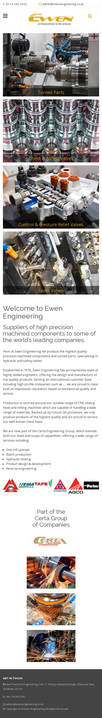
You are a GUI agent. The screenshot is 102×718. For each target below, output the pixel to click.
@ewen (17, 704)
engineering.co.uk (32, 704)
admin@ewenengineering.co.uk (62, 4)
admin (9, 704)
